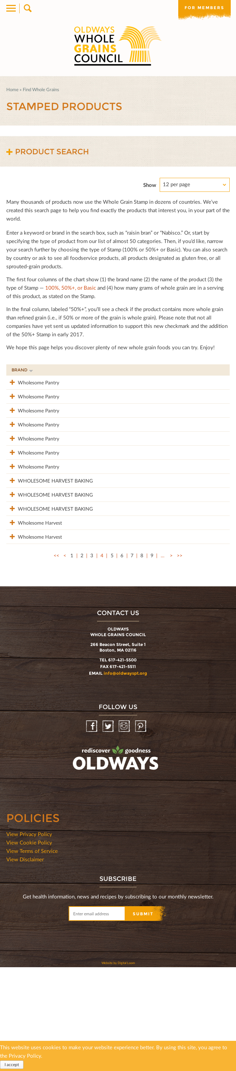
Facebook (92, 830)
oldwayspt (85, 880)
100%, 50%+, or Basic (70, 287)
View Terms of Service (32, 954)
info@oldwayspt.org (125, 777)
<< (56, 659)
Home (12, 89)
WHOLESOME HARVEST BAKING (32, 536)
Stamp (158, 369)
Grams (188, 369)
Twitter (109, 830)
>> (179, 659)
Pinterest (141, 830)
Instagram (125, 830)
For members (204, 7)
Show (149, 185)
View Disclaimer (25, 963)
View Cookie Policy (29, 946)
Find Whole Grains (41, 89)
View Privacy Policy (29, 938)
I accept (12, 1064)
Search (27, 8)
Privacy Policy (25, 1055)
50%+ (215, 369)
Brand (22, 369)
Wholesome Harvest (34, 611)
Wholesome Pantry (32, 382)
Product (77, 369)
